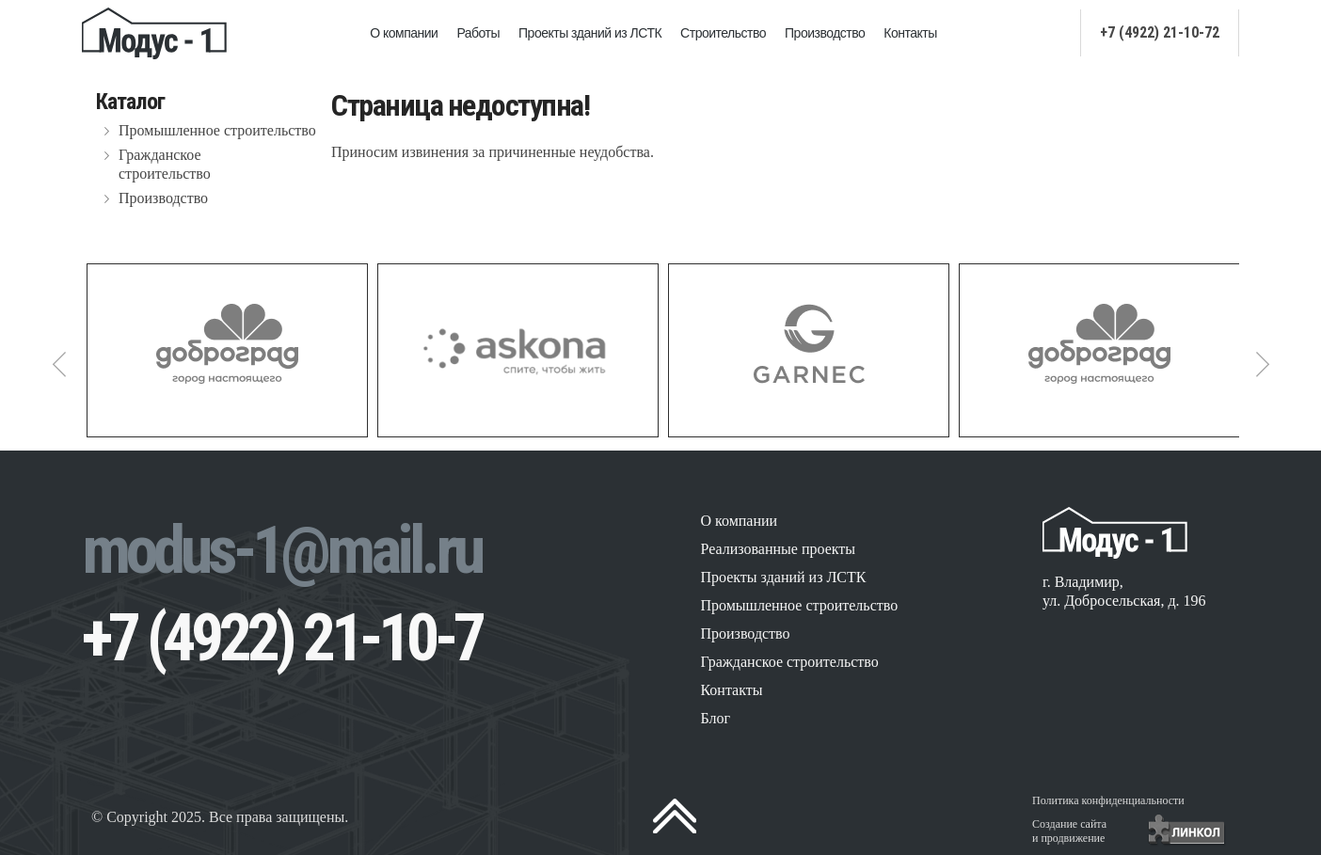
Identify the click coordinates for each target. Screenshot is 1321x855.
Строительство (723, 32)
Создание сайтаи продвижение (1069, 831)
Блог (715, 718)
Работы (478, 32)
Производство (825, 32)
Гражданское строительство (165, 164)
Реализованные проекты (777, 549)
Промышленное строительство (217, 130)
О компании (404, 32)
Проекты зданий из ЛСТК (589, 32)
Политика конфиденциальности (1108, 800)
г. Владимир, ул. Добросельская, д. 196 (1124, 591)
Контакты (909, 32)
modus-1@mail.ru (281, 550)
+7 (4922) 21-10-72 (1159, 32)
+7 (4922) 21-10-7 (282, 637)
